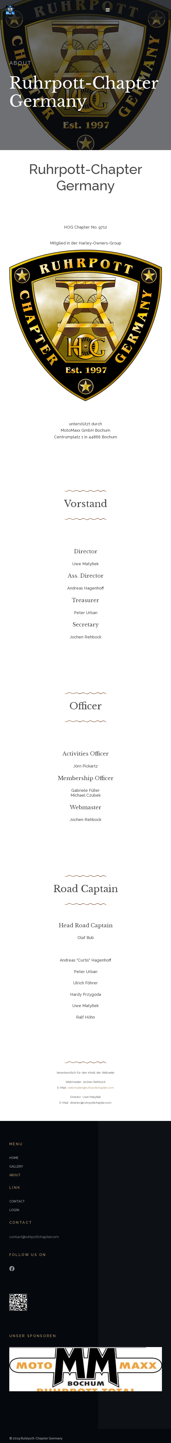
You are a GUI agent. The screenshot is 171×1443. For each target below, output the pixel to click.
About (15, 1176)
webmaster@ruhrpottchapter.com (91, 1088)
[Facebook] (12, 1269)
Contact (17, 1202)
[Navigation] (106, 10)
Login (14, 1211)
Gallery (16, 1167)
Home (13, 1159)
